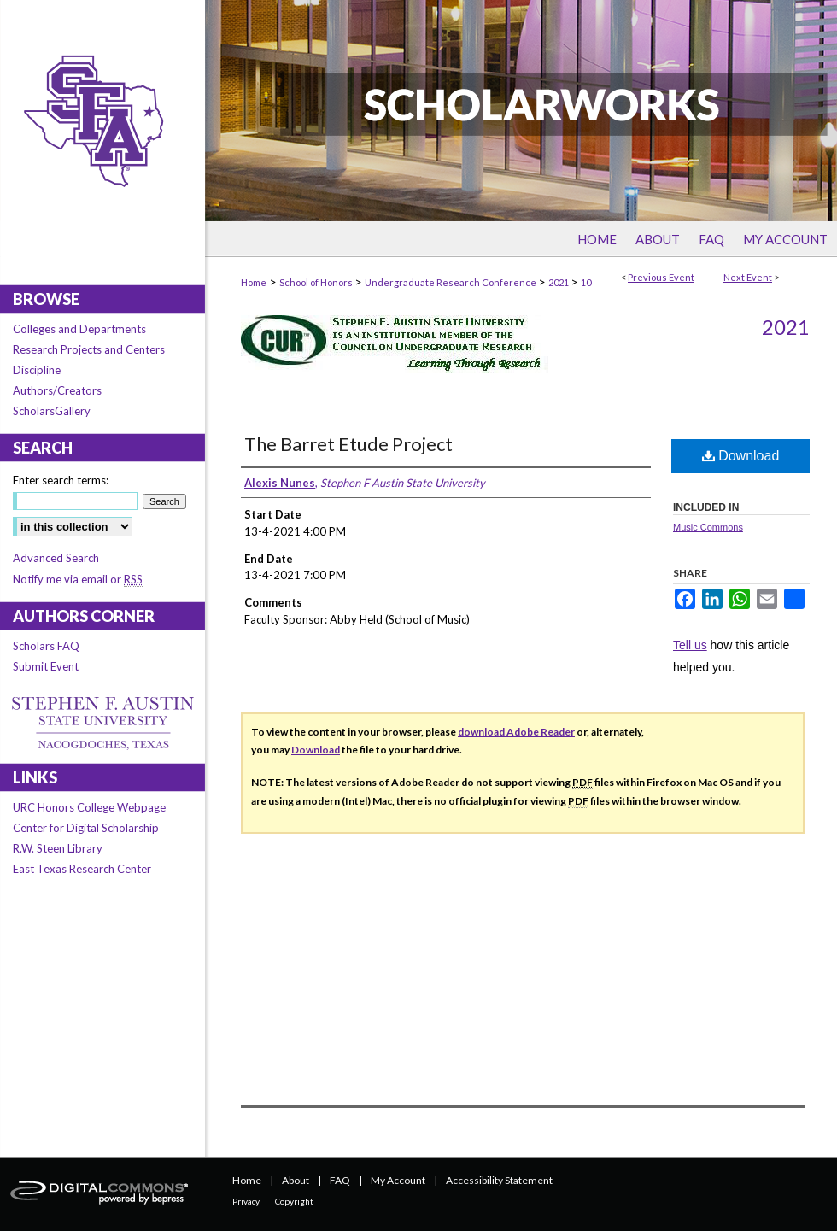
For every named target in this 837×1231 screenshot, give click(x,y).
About (295, 1180)
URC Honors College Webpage (89, 807)
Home (253, 282)
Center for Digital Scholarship (86, 828)
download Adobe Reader (516, 731)
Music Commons (708, 527)
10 (586, 282)
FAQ (340, 1180)
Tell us (690, 645)
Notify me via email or (78, 579)
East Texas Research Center (82, 869)
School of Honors (316, 282)
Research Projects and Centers (89, 349)
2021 (559, 282)
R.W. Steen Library (57, 848)
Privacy (246, 1201)
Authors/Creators (57, 390)
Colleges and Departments (79, 329)
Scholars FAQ (46, 646)
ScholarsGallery (52, 411)
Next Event (747, 277)
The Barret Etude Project (348, 443)
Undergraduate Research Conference (451, 282)
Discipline (37, 370)
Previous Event (661, 277)
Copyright (294, 1201)
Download (741, 455)
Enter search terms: (60, 480)
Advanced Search (56, 558)
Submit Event (46, 666)
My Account (398, 1180)
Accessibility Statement (499, 1180)
